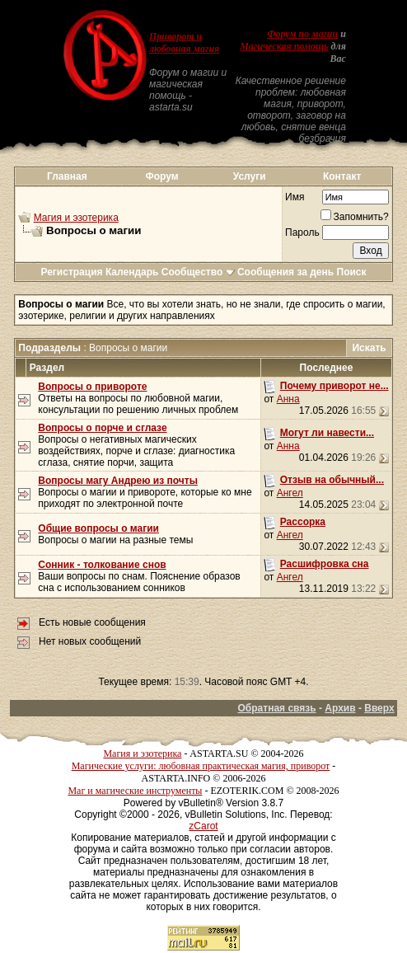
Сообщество (198, 272)
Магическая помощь (284, 46)
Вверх (379, 708)
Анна (288, 399)
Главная (67, 176)
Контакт (342, 176)
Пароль (302, 232)
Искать (369, 348)
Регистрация (71, 272)
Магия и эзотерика (76, 217)
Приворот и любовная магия (184, 42)
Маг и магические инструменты (135, 790)
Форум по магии (302, 34)
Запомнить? (354, 217)
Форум (161, 176)
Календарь (132, 272)
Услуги (249, 176)
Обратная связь (277, 708)
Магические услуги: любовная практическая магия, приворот (201, 766)
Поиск (352, 272)
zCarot (203, 826)
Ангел (290, 493)
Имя (294, 197)
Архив (340, 708)
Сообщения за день (285, 272)
